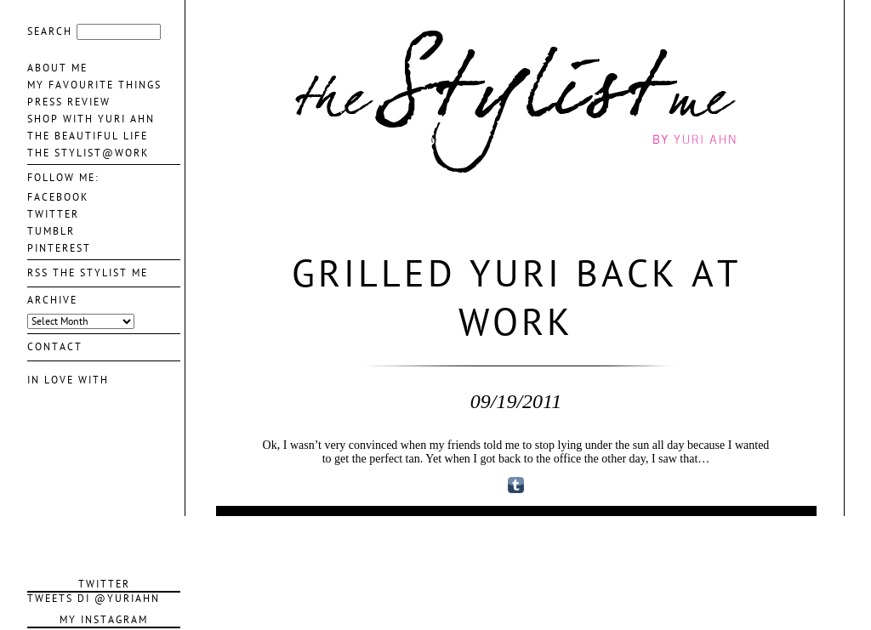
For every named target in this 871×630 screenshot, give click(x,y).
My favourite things (94, 85)
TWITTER (53, 214)
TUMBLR (51, 231)
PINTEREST (59, 248)
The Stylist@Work (88, 153)
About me (57, 68)
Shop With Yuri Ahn (91, 119)
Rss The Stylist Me (87, 273)
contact (55, 347)
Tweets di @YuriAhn (93, 598)
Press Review (69, 102)
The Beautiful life (87, 136)
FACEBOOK (57, 197)
